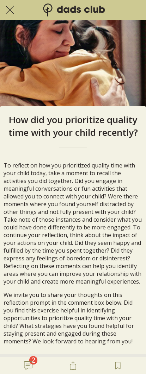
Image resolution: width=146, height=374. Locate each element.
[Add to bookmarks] (117, 365)
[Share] (73, 365)
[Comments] (28, 365)
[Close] (10, 10)
